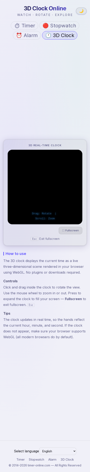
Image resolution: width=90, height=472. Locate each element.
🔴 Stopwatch (59, 26)
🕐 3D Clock (59, 35)
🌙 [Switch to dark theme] (81, 11)
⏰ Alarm (27, 35)
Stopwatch (36, 459)
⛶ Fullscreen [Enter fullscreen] (70, 230)
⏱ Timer (24, 26)
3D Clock (67, 459)
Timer (20, 459)
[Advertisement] (45, 90)
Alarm (52, 459)
